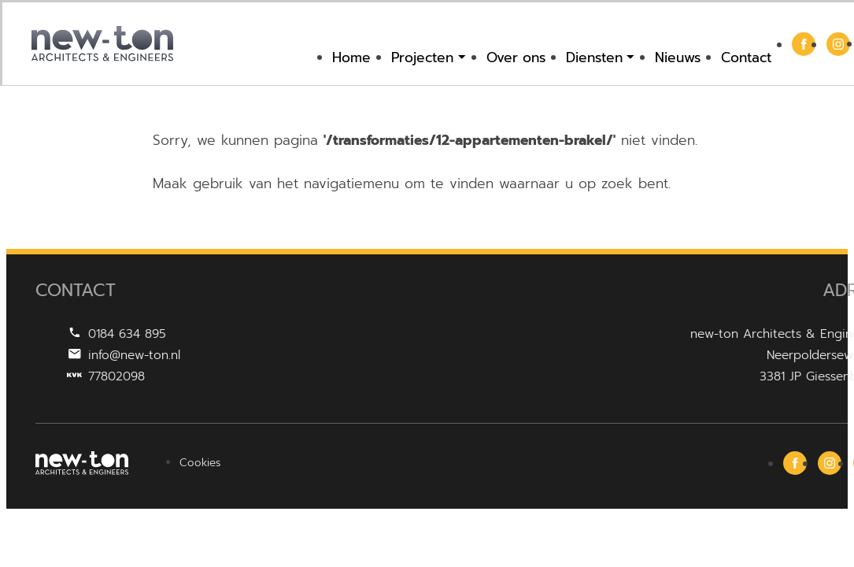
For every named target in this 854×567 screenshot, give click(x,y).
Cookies (199, 462)
